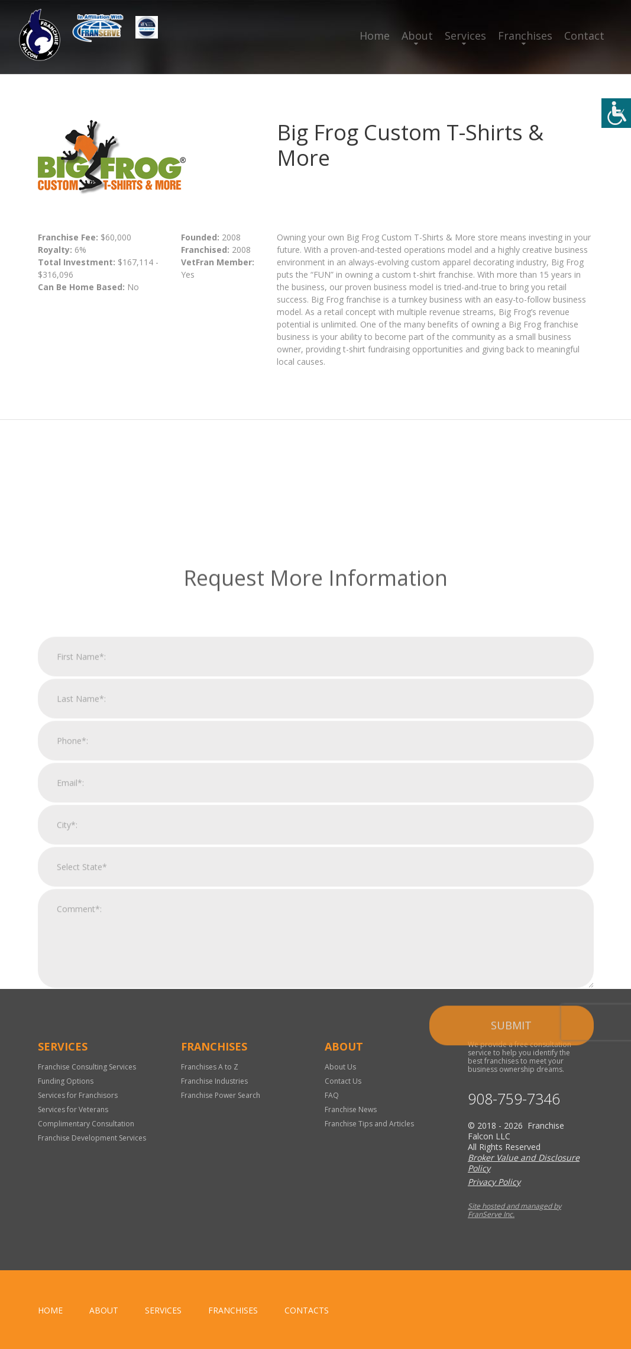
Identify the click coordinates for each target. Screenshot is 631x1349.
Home (375, 35)
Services (465, 35)
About (417, 35)
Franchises (525, 35)
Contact (584, 35)
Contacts (306, 1310)
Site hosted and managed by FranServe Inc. (514, 1210)
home (50, 1310)
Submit (511, 1156)
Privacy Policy (494, 1181)
